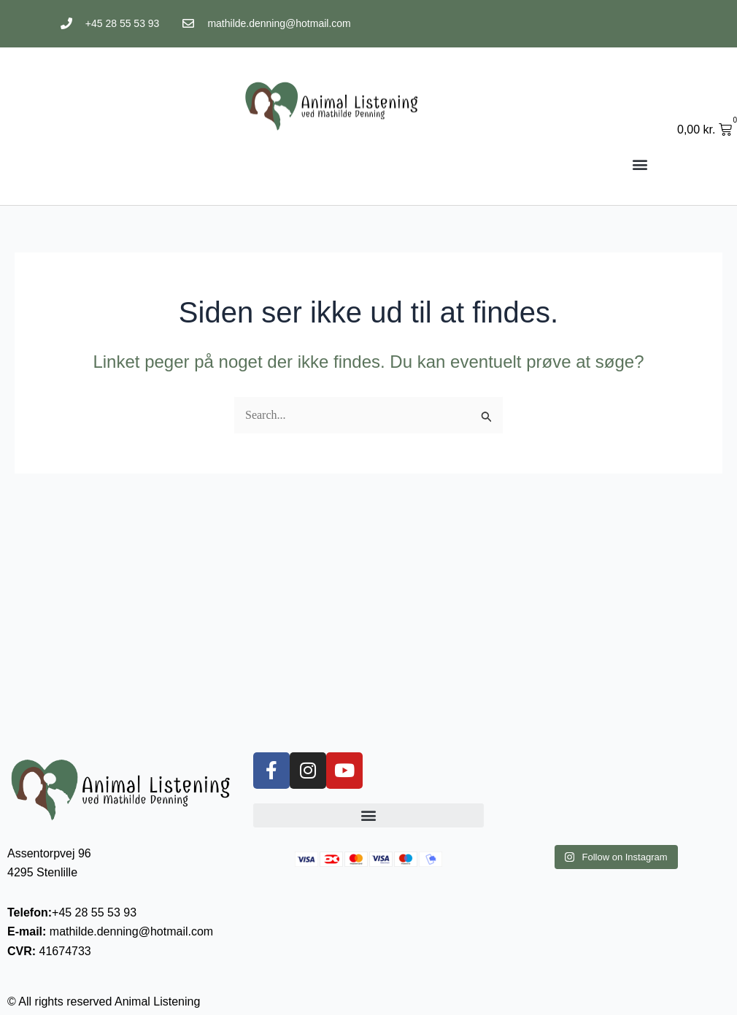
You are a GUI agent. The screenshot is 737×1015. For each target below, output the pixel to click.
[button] (640, 164)
